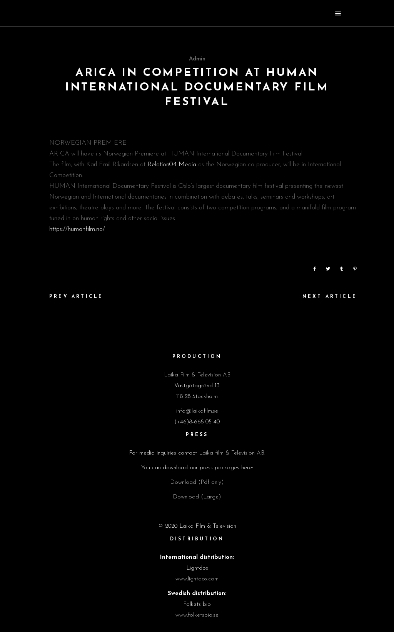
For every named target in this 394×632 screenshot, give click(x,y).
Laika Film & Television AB (197, 375)
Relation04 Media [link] (171, 164)
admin (197, 59)
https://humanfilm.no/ (77, 229)
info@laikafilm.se (197, 411)
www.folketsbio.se (197, 615)
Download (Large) (197, 497)
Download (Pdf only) (197, 482)
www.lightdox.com (197, 579)
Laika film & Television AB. (232, 453)
